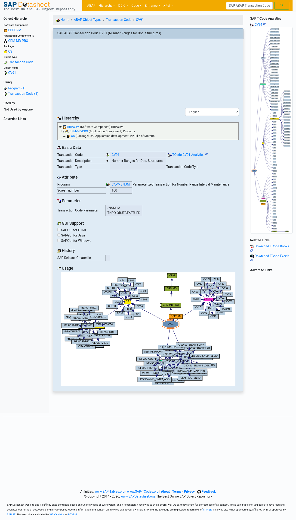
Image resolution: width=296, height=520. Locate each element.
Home (62, 20)
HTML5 (72, 514)
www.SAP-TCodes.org (143, 491)
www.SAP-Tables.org (110, 491)
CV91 (12, 73)
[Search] (249, 6)
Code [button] (135, 5)
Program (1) (16, 88)
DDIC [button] (121, 5)
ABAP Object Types (88, 20)
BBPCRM (14, 30)
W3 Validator (56, 514)
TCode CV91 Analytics (188, 155)
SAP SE (207, 509)
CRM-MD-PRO (18, 41)
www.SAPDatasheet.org (137, 496)
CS (10, 51)
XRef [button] (166, 5)
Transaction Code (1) (23, 93)
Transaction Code (20, 62)
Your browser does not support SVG (148, 329)
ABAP (91, 5)
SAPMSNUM (121, 184)
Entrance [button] (151, 5)
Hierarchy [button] (105, 5)
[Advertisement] (24, 192)
